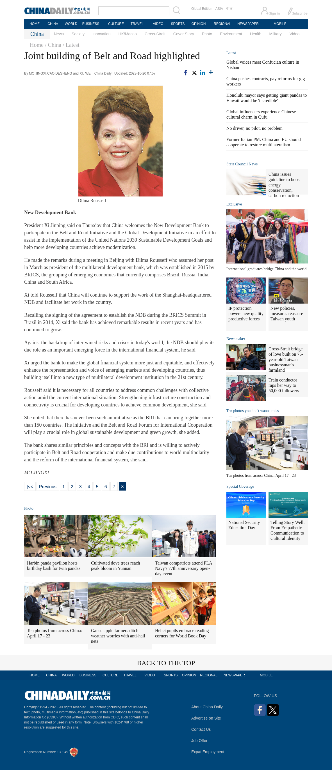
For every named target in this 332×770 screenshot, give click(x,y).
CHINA (52, 24)
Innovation (101, 34)
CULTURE (116, 24)
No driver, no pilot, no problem (254, 128)
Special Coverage (240, 486)
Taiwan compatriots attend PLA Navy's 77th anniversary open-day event (183, 568)
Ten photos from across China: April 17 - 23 (54, 633)
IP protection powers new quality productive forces (245, 313)
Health (255, 34)
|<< (30, 486)
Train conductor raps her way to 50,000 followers (284, 385)
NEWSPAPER (247, 24)
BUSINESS (90, 24)
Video (295, 34)
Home (37, 45)
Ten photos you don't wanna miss (252, 411)
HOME (34, 24)
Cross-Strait (155, 34)
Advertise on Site (206, 718)
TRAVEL (137, 24)
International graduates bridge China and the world (266, 269)
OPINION (199, 24)
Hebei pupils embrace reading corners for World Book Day (182, 633)
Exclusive (234, 204)
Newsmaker (235, 339)
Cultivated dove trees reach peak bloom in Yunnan (115, 566)
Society (78, 34)
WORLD (71, 24)
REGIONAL (222, 24)
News (59, 34)
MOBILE (280, 24)
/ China (53, 45)
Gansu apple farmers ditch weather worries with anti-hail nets (118, 636)
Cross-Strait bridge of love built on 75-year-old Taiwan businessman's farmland (286, 359)
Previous (47, 486)
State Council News (242, 164)
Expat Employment (207, 752)
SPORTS (178, 24)
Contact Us (201, 729)
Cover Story (183, 34)
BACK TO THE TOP (166, 663)
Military (275, 34)
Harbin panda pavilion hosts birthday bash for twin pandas (53, 566)
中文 (229, 9)
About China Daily (207, 707)
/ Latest (71, 45)
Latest (231, 53)
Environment (231, 34)
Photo (207, 34)
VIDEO (158, 24)
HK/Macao (128, 34)
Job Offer (199, 740)
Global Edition (201, 9)
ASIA (219, 9)
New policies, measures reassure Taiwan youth (286, 313)
